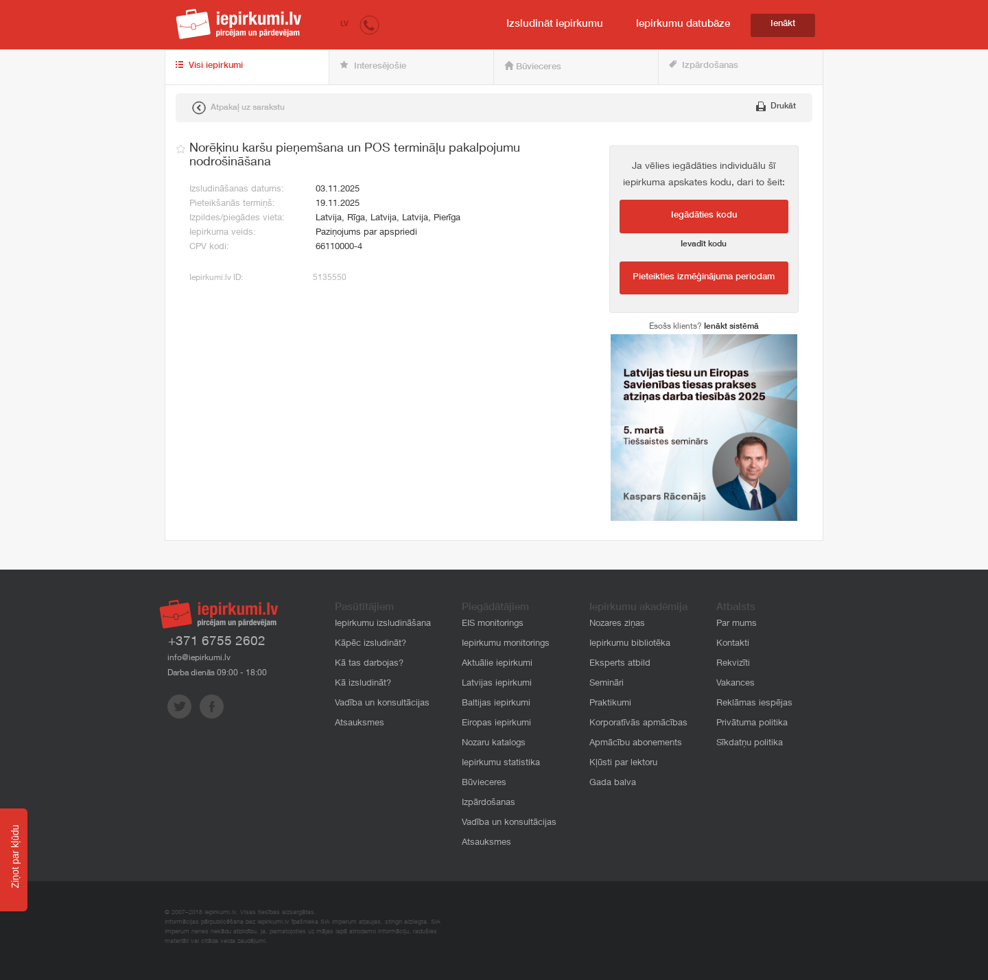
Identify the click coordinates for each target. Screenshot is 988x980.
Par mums (736, 624)
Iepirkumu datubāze (683, 24)
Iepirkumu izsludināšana (383, 624)
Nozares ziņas (617, 624)
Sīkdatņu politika (749, 743)
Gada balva (612, 783)
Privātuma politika (752, 723)
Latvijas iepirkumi (497, 683)
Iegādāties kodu (704, 215)
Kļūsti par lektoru (623, 763)
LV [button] (344, 24)
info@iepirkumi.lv (199, 658)
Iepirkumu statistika (501, 763)
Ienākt (783, 24)
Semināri (606, 683)
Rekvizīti (733, 664)
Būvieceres (532, 66)
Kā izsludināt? (363, 683)
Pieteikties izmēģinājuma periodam (704, 277)
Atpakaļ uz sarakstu (238, 108)
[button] (369, 24)
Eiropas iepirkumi (496, 723)
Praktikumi (610, 703)
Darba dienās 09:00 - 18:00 (217, 673)
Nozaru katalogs (494, 743)
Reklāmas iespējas (754, 703)
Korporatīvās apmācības (638, 723)
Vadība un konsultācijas (382, 703)
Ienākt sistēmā (731, 327)
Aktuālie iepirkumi (497, 664)
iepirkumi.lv (239, 24)
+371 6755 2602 (217, 642)
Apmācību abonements (635, 743)
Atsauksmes (359, 723)
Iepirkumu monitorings (506, 644)
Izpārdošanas (703, 65)
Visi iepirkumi (209, 66)
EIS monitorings (493, 624)
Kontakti (732, 644)
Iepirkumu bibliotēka (629, 644)
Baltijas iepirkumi (496, 703)
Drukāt (776, 106)
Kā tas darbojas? (369, 664)
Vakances (735, 683)
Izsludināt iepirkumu (554, 24)
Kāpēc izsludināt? (370, 644)
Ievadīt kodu (704, 244)
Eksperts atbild (619, 664)
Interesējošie (373, 65)
